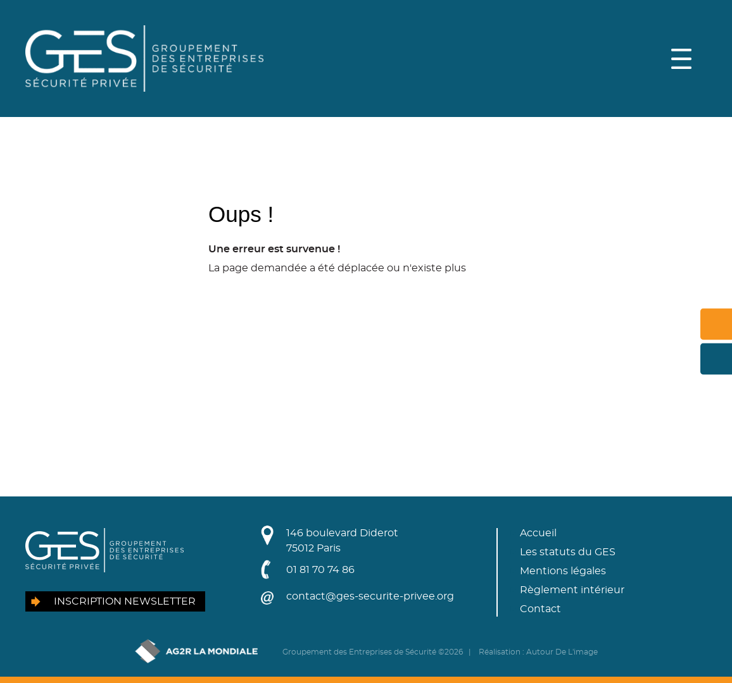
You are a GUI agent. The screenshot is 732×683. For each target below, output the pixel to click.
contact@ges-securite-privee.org (370, 596)
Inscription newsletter (125, 601)
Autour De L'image (562, 652)
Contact (540, 609)
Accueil (538, 533)
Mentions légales (563, 571)
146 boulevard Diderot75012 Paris (342, 540)
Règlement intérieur (572, 590)
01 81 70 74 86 (320, 570)
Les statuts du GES (567, 552)
